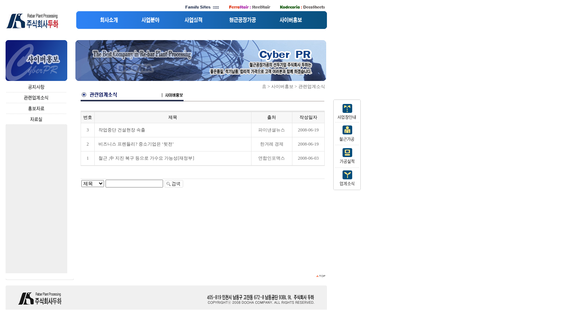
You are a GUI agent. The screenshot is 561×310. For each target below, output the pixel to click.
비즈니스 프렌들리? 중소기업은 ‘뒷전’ (136, 144)
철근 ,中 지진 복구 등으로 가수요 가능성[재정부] (146, 158)
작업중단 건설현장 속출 (121, 130)
